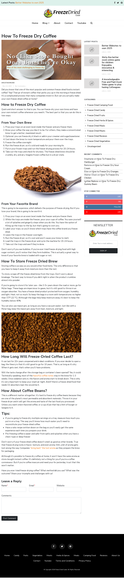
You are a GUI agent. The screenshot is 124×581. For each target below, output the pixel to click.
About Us (29, 561)
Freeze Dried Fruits (96, 115)
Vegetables (43, 555)
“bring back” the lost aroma (43, 448)
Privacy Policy (92, 561)
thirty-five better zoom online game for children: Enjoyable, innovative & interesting (111, 64)
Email (32, 485)
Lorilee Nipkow (91, 181)
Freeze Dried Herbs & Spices (100, 120)
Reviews (111, 555)
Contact (69, 23)
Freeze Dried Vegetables (98, 141)
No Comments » (20, 86)
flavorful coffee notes (43, 375)
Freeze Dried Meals (96, 125)
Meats (56, 555)
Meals (83, 555)
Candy (21, 555)
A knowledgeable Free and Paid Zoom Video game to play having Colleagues (112, 83)
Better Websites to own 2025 (29, 2)
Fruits (31, 555)
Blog (45, 23)
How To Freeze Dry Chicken (101, 176)
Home (35, 23)
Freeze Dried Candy (96, 110)
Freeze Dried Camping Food (100, 105)
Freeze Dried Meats (96, 130)
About (57, 23)
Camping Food (97, 555)
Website (60, 485)
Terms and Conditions (72, 561)
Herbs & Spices (70, 555)
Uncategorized (8, 83)
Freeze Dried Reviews (97, 136)
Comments (6, 495)
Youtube (81, 23)
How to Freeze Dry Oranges (105, 171)
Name (4, 485)
